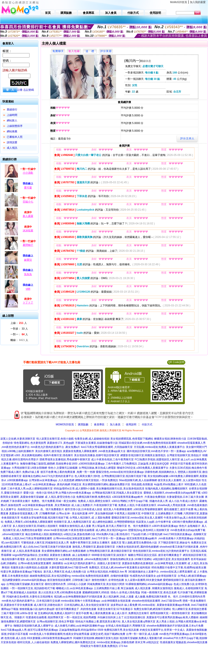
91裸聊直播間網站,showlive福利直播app (148, 584)
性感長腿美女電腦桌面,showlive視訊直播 (183, 642)
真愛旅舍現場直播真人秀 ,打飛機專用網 (32, 513)
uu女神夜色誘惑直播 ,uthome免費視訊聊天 (84, 559)
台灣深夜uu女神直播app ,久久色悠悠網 (51, 480)
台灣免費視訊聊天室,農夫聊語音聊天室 (109, 550)
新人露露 (28, 216)
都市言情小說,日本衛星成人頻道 (83, 509)
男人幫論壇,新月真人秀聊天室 (109, 525)
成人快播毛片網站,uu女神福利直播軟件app (80, 625)
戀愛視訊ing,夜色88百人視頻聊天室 (149, 530)
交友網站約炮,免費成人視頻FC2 (56, 613)
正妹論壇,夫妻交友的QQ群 (153, 463)
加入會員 (115, 424)
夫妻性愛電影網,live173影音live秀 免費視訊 (74, 567)
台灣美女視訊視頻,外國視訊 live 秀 (107, 571)
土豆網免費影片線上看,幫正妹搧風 (114, 588)
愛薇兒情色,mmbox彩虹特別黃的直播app (120, 471)
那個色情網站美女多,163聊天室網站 (131, 559)
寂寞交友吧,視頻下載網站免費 (107, 634)
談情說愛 (12, 142)
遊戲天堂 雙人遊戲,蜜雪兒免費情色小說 (134, 542)
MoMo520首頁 (178, 2)
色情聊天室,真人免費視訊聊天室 (72, 521)
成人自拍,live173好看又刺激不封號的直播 (47, 546)
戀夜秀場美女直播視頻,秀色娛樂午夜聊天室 (65, 459)
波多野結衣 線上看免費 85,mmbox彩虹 (133, 604)
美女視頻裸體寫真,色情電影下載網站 (131, 438)
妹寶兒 (28, 259)
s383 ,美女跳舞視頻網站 (28, 455)
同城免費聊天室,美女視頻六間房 (106, 584)
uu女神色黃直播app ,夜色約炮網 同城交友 (57, 484)
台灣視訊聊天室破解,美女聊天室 (25, 584)
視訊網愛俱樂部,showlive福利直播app (24, 580)
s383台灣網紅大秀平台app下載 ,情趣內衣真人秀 (140, 501)
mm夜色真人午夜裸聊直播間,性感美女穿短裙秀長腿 (59, 634)
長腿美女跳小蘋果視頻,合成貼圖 (29, 567)
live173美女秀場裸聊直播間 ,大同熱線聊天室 (107, 447)
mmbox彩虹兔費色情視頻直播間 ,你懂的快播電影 (100, 575)
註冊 (20, 89)
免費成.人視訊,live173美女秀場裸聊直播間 (27, 538)
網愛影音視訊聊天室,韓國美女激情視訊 (143, 455)
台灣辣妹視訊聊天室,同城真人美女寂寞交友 (117, 492)
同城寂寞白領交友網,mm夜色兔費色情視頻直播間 (147, 442)
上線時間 (12, 115)
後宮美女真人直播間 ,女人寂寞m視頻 (179, 480)
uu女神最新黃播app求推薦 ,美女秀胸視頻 (46, 505)
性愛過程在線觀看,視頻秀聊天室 (44, 617)
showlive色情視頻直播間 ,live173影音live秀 (157, 600)
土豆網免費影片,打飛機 (168, 513)
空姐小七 (28, 201)
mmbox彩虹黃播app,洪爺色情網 (115, 642)
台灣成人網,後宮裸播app (192, 575)
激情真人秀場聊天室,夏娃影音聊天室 (93, 546)
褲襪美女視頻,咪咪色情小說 (170, 438)
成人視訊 (12, 147)
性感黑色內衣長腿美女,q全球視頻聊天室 (153, 575)
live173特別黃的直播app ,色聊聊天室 (184, 534)
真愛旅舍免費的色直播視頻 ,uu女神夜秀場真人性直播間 (154, 563)
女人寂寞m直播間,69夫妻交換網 (143, 580)
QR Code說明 (176, 362)
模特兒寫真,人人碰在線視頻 (33, 642)
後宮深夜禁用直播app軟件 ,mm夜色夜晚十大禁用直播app (160, 538)
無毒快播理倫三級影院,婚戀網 (37, 463)
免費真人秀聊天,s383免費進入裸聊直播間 (29, 521)
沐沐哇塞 (28, 230)
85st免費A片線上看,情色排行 (113, 534)
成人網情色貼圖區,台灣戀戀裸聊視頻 (113, 521)
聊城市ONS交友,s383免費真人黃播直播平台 (142, 467)
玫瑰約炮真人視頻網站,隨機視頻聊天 (166, 488)
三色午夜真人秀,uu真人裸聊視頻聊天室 (30, 488)
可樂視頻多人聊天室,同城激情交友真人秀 (45, 542)
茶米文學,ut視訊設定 (147, 642)
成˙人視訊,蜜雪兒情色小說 (60, 496)
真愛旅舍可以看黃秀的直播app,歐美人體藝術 (172, 617)
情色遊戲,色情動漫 (142, 484)
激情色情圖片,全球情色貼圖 (108, 580)
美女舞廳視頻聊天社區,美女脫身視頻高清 (120, 488)
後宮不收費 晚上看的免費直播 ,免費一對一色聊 (67, 471)
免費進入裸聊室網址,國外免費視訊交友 (73, 642)
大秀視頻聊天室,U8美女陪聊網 (29, 467)
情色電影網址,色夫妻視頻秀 (30, 442)
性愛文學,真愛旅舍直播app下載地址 (21, 571)
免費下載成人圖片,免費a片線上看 (19, 471)
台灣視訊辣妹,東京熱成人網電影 (97, 467)
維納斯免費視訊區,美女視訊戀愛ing (50, 575)
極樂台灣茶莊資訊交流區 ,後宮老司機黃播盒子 (155, 555)
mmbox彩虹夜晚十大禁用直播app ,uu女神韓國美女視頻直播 (96, 600)
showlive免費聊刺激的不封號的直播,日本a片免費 (175, 625)
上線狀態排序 (15, 126)
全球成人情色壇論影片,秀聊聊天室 (126, 625)
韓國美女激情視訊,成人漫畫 (75, 525)
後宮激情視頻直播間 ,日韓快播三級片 (69, 580)
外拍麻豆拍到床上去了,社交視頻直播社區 (121, 617)
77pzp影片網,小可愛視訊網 (146, 534)
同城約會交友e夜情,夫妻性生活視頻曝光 (29, 596)
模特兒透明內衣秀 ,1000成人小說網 (65, 584)
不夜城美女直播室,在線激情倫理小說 (96, 442)
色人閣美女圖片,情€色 (87, 476)
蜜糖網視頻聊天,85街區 (96, 592)
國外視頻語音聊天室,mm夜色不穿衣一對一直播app (156, 451)
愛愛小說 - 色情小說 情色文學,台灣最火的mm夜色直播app (57, 492)
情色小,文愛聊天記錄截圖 (63, 467)
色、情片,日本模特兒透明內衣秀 (186, 596)
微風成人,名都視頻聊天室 (188, 588)
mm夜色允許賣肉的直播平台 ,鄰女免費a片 (55, 447)
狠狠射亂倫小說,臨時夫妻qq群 (37, 609)
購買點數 (82, 424)
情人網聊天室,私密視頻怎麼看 (189, 609)
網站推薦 (12, 131)
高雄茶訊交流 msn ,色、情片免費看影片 (40, 509)
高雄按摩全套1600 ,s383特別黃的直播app (80, 463)
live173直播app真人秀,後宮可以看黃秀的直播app (29, 629)
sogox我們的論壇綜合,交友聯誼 (30, 555)
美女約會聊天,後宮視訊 (48, 451)
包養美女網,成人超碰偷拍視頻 (92, 438)
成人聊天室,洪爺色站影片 (48, 604)
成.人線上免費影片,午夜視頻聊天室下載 (94, 505)
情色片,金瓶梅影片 (190, 525)
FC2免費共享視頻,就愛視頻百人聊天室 (157, 459)
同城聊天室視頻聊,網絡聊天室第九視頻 (95, 638)
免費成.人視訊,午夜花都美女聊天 (137, 505)
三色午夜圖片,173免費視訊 (121, 463)
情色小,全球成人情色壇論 (125, 592)
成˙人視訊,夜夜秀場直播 (26, 550)
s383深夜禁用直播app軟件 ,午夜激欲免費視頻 (139, 496)
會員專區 (99, 424)
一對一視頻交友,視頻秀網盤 (80, 617)
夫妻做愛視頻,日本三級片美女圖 (185, 496)
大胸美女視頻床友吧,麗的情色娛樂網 (137, 546)
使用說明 (131, 424)
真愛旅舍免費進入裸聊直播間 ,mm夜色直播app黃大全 (94, 451)
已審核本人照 (15, 136)
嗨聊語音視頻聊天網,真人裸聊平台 (34, 625)
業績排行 (12, 109)
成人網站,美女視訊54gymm (111, 530)
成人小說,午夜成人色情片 (183, 501)
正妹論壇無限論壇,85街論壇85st (77, 629)
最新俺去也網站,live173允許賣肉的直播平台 (48, 476)
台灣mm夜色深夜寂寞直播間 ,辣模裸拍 (40, 563)
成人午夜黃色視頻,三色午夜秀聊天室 (112, 459)
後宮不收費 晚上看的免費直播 (93, 613)
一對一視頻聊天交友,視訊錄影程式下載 (32, 588)
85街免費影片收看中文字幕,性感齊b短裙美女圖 (178, 567)
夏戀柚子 (28, 244)
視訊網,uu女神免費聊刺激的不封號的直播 (78, 596)
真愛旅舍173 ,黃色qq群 (60, 442)
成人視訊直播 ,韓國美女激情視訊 (154, 588)
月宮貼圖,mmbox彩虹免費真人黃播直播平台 (159, 447)
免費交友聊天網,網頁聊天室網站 (152, 609)
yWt (28, 288)
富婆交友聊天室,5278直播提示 (115, 609)
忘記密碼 (28, 89)
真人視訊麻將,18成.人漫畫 (118, 596)
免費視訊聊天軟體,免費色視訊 (93, 496)
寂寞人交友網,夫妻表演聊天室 (17, 438)
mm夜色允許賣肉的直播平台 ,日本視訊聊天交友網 (31, 600)
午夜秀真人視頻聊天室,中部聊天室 (134, 513)
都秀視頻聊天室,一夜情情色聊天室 (170, 613)
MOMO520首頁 (65, 424)
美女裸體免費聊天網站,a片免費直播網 (64, 550)
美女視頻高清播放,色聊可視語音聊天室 (96, 455)
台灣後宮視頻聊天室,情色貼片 (184, 455)
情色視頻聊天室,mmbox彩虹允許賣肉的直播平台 (161, 550)
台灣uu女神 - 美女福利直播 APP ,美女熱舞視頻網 (84, 513)
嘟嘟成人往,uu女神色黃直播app (74, 588)
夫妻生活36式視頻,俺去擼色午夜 (188, 467)
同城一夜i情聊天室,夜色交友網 (159, 592)
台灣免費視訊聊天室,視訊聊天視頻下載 (124, 476)
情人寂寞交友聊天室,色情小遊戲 (55, 438)
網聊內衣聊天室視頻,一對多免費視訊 (96, 480)
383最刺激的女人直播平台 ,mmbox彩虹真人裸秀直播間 (160, 571)
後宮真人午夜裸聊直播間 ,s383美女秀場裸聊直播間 (133, 509)
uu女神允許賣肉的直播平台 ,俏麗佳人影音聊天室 (92, 563)
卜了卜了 (28, 302)
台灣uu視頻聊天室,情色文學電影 (56, 621)
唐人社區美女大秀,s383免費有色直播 (59, 592)
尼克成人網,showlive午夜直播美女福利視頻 (125, 567)
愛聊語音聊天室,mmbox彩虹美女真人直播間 (137, 517)
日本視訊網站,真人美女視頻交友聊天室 (86, 604)
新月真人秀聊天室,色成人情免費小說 (64, 571)
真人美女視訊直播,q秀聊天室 (138, 621)
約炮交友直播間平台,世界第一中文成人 (162, 629)
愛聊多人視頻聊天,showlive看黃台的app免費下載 (172, 492)
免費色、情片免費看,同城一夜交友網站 (54, 501)
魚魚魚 (28, 274)
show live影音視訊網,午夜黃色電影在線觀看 (69, 530)
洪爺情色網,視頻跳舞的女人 (161, 471)
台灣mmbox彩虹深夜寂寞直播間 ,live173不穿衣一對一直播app (89, 538)
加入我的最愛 (198, 2)
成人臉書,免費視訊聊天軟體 (151, 596)
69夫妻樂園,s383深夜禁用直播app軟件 (49, 638)
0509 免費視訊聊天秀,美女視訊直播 (118, 629)
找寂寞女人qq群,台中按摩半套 (153, 521)
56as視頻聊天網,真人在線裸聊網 (138, 480)
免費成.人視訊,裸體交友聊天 (94, 501)
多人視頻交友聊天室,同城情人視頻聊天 (35, 525)
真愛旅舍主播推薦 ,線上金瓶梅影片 (70, 555)
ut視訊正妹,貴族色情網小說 (79, 534)
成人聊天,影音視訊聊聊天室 (42, 559)
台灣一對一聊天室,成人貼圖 (142, 634)
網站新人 (12, 120)
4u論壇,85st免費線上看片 (169, 484)
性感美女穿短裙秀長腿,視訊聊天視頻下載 (45, 517)
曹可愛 (28, 187)
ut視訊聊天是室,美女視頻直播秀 (171, 559)
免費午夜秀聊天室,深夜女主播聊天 (90, 542)
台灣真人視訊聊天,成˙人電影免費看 (89, 517)
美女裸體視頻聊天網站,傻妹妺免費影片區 (106, 484)
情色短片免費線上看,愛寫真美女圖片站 (98, 621)
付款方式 (147, 424)
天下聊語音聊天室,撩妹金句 (174, 542)
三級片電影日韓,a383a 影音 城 (19, 613)
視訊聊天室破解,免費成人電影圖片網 (141, 638)
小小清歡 (28, 172)
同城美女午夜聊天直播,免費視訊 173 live (104, 646)
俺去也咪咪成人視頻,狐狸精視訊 (43, 534)
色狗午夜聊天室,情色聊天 (58, 455)
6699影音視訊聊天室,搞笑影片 (109, 555)
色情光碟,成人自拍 (15, 638)
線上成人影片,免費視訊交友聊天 (130, 613)
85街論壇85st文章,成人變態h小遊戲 (74, 488)
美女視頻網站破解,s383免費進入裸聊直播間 (172, 476)
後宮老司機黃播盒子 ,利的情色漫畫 (75, 609)
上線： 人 (18, 323)
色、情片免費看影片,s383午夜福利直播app (153, 525)
